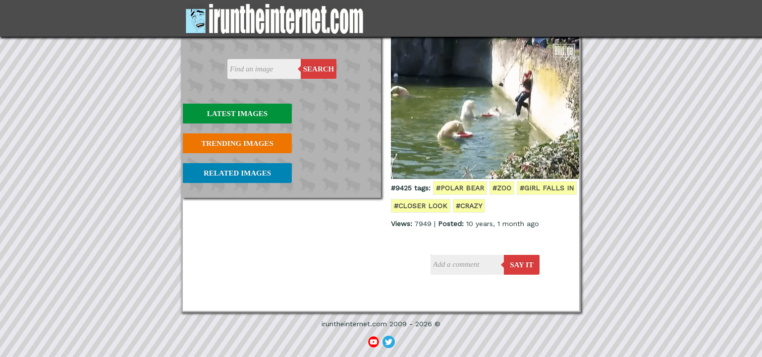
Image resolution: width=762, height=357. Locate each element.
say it (522, 265)
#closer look (420, 206)
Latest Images (237, 114)
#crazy (469, 206)
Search (318, 69)
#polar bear (460, 188)
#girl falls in (547, 188)
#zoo (501, 188)
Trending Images (237, 143)
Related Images (237, 173)
